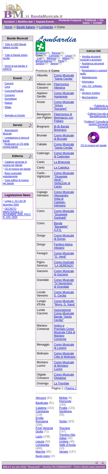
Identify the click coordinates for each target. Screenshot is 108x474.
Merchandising (89, 97)
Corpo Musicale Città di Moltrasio (64, 355)
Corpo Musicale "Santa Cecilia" (64, 77)
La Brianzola (62, 162)
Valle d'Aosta (67, 445)
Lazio (39, 436)
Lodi (39, 58)
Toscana (64, 428)
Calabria (41, 408)
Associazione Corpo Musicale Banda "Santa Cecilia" (64, 315)
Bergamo (40, 53)
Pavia (61, 61)
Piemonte (65, 401)
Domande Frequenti (70, 20)
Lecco (68, 55)
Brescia (56, 53)
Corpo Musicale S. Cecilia (64, 294)
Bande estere (43, 456)
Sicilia (63, 421)
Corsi (7, 86)
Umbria (64, 441)
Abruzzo (41, 398)
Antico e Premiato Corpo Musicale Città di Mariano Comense (64, 332)
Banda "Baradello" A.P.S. (61, 227)
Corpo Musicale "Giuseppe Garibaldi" (64, 214)
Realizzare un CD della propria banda (16, 145)
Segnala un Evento (15, 115)
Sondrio (40, 63)
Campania (42, 411)
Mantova (51, 58)
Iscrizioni (9, 21)
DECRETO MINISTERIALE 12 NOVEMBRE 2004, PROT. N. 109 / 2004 (17, 213)
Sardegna (65, 411)
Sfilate (8, 107)
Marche (40, 451)
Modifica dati (25, 21)
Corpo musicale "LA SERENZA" (64, 264)
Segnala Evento (45, 21)
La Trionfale (61, 383)
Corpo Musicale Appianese (64, 94)
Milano (65, 58)
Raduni (8, 103)
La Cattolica (61, 167)
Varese (54, 63)
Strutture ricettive (91, 93)
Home (8, 27)
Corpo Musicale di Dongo (64, 237)
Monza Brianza (44, 61)
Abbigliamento (89, 77)
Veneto (63, 451)
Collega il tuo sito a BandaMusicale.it (98, 115)
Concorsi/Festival (14, 91)
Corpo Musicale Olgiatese (64, 376)
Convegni (10, 95)
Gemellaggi (11, 98)
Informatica (88, 81)
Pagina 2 (71, 388)
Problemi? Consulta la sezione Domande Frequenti (96, 124)
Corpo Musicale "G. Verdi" (64, 255)
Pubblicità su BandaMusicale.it (99, 107)
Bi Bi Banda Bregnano (61, 128)
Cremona (54, 55)
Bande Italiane (26, 27)
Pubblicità (90, 20)
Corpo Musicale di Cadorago (64, 155)
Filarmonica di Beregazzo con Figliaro (63, 118)
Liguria (40, 441)
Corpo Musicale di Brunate (64, 137)
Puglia (63, 408)
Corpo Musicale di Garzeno (64, 272)
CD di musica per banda (17, 169)
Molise (63, 398)
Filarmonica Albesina (61, 86)
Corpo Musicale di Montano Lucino (64, 366)
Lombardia (46, 27)
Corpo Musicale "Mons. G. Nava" (64, 302)
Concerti (9, 83)
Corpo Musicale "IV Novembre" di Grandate (64, 283)
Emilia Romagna (42, 419)
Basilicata (42, 403)
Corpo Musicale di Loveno (64, 346)
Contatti (97, 23)
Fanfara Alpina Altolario (63, 246)
